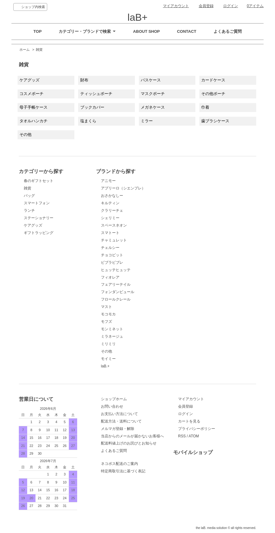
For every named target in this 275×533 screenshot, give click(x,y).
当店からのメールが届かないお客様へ (132, 436)
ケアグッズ (29, 80)
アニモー (108, 181)
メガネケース (153, 107)
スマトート (110, 233)
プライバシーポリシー (196, 429)
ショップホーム (114, 399)
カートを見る (189, 421)
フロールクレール (116, 299)
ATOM (194, 436)
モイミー (108, 359)
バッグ (29, 210)
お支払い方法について (119, 414)
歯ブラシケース (215, 121)
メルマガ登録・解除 (117, 429)
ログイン (230, 6)
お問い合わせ (112, 406)
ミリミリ (108, 344)
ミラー (147, 121)
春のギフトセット (39, 187)
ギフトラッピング (38, 247)
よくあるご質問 (228, 31)
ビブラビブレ (112, 262)
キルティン (110, 203)
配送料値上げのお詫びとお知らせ (128, 443)
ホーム (24, 49)
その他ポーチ (213, 93)
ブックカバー (92, 107)
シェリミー (110, 218)
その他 (25, 134)
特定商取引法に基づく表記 (123, 471)
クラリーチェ (112, 210)
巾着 (205, 107)
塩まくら (88, 121)
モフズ (106, 321)
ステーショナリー (38, 232)
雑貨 (39, 49)
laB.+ (105, 366)
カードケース (213, 80)
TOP (37, 31)
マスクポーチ (153, 93)
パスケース (151, 80)
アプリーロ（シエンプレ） (123, 188)
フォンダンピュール (117, 292)
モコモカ (108, 314)
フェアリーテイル (116, 284)
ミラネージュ (112, 336)
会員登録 (206, 6)
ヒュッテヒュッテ (116, 270)
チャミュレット (114, 240)
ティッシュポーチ (96, 93)
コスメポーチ (31, 93)
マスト (106, 307)
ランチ (29, 225)
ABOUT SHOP (146, 31)
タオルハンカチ (33, 121)
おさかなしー (112, 195)
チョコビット (112, 255)
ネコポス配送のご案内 (119, 464)
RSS (182, 436)
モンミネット (112, 329)
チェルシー (110, 247)
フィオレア (110, 277)
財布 (84, 80)
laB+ (137, 17)
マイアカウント (176, 6)
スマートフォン (37, 217)
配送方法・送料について (121, 421)
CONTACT (186, 31)
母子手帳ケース (33, 107)
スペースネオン (114, 225)
